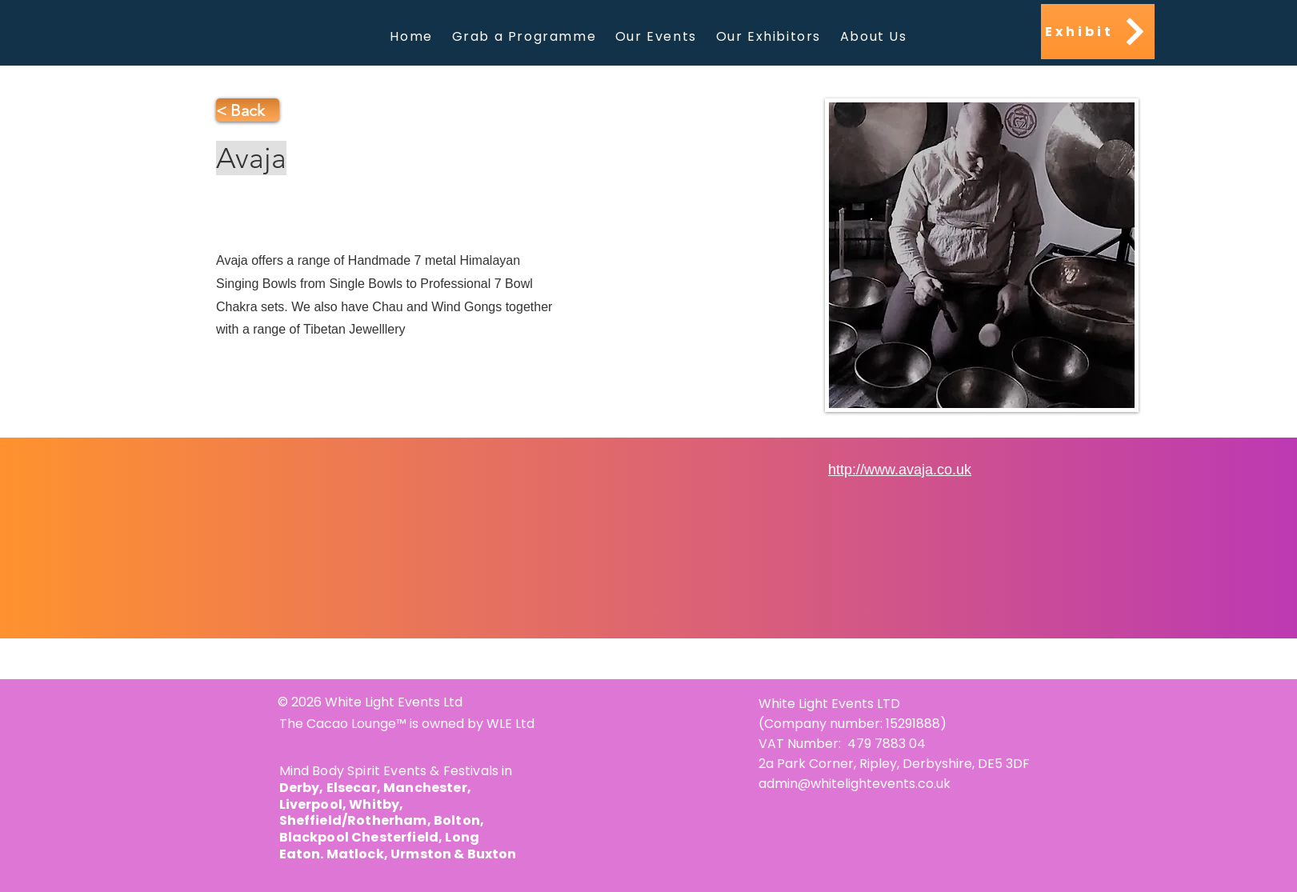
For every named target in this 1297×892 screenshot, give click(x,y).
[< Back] (247, 110)
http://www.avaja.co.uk (899, 470)
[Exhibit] (1098, 31)
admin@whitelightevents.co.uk (855, 783)
